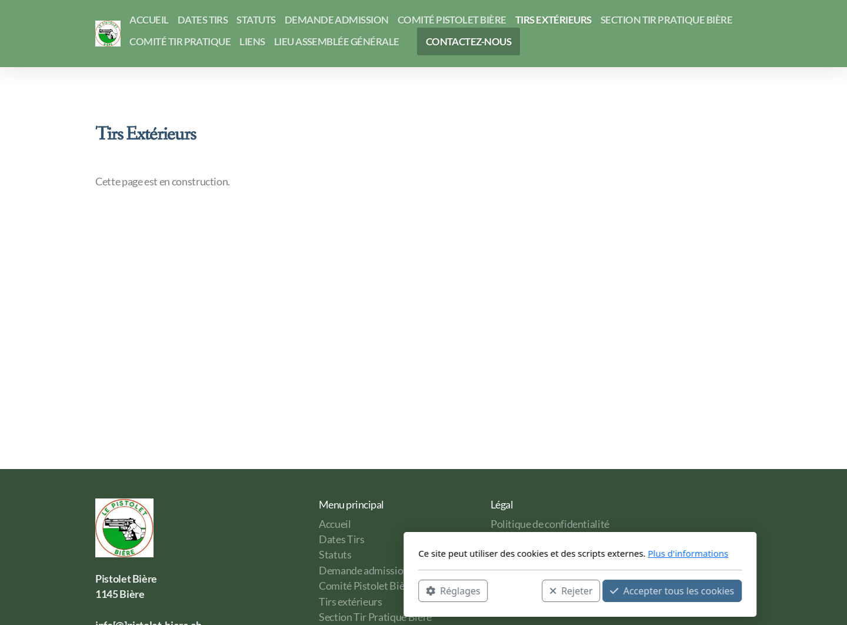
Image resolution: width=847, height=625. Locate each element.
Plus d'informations (531, 553)
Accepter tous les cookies (515, 590)
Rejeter (414, 590)
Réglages (296, 590)
